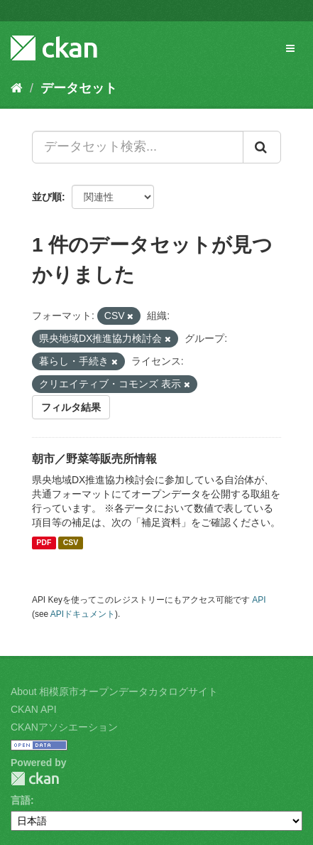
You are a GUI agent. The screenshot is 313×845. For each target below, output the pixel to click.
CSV (71, 543)
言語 (21, 800)
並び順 (47, 197)
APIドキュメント (82, 614)
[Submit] (262, 147)
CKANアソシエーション (64, 727)
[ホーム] (17, 88)
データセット (78, 88)
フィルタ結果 (71, 407)
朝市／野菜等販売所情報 (94, 459)
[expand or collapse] (290, 48)
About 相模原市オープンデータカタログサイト (114, 691)
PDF (43, 543)
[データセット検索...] (137, 147)
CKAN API (34, 709)
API (258, 600)
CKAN (35, 778)
